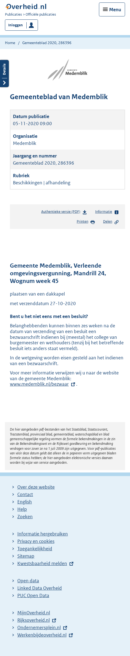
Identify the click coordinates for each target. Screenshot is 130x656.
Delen (111, 222)
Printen (86, 222)
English (24, 502)
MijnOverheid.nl (33, 613)
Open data (28, 581)
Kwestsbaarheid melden (42, 563)
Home (10, 42)
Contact (25, 494)
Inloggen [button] (15, 25)
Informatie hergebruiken (42, 534)
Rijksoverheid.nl (33, 620)
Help (22, 509)
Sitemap (25, 556)
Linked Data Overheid (39, 588)
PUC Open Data (33, 595)
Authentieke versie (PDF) (64, 213)
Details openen (4, 73)
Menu (115, 10)
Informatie (107, 212)
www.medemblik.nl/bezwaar (42, 384)
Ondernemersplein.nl (39, 628)
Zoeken (25, 517)
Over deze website (36, 487)
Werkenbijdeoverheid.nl (42, 635)
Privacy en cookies (35, 541)
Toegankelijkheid (34, 549)
